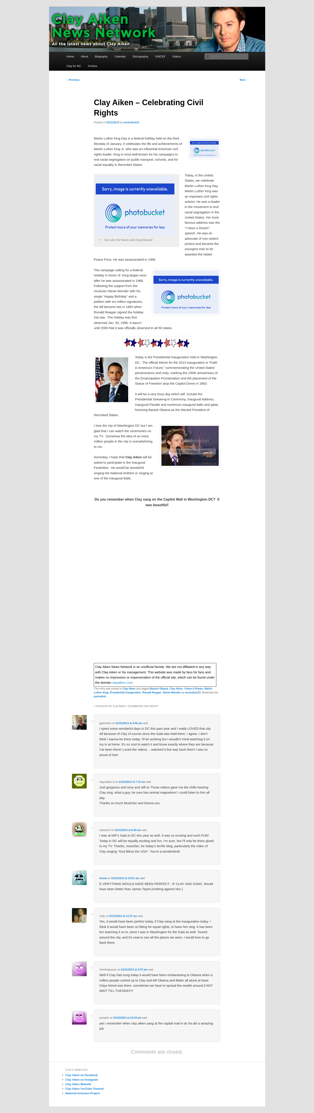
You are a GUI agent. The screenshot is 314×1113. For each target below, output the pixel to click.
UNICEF (160, 56)
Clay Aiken (176, 688)
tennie (103, 878)
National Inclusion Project (82, 1093)
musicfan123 (131, 122)
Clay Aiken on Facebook (81, 1075)
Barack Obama (159, 688)
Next (244, 79)
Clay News (129, 688)
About (84, 56)
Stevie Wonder (172, 692)
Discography (140, 56)
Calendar (120, 56)
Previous (72, 79)
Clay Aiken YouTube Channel (84, 1088)
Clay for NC (74, 66)
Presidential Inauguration (125, 692)
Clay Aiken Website (78, 1084)
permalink (100, 696)
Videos (176, 56)
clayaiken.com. (123, 682)
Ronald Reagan (151, 692)
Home (70, 56)
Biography (101, 56)
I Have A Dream (193, 688)
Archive (92, 66)
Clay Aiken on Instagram (81, 1079)
